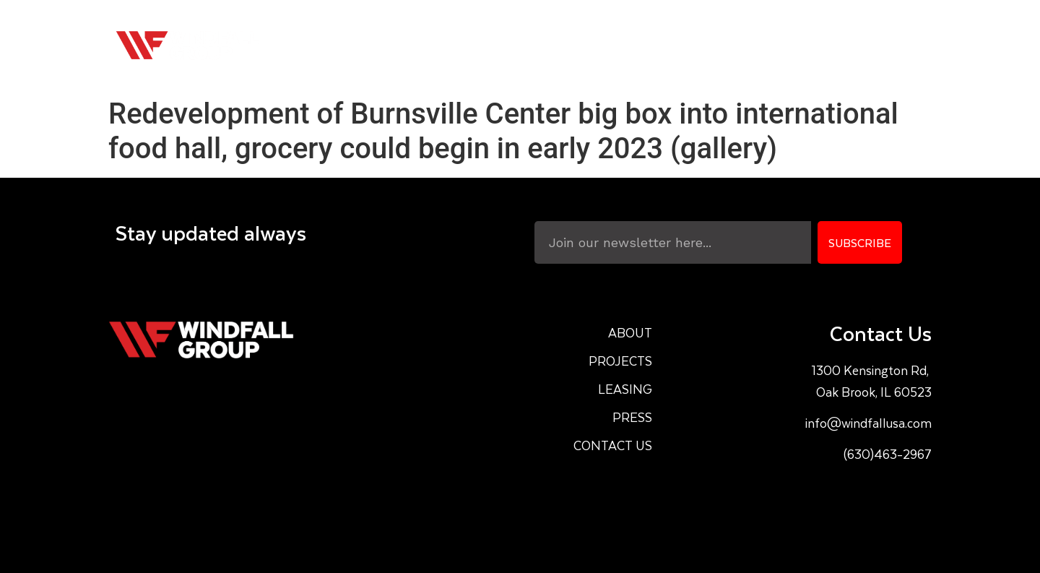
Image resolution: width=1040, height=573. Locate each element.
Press (806, 45)
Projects (646, 45)
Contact (882, 45)
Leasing (732, 45)
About (565, 45)
